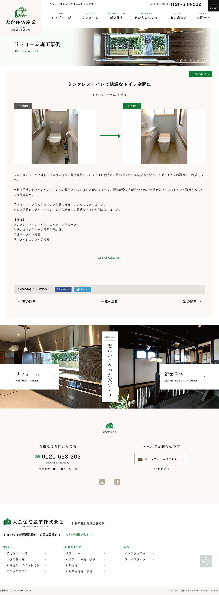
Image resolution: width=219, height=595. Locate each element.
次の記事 (190, 301)
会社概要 (4, 590)
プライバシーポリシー (20, 590)
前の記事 (29, 301)
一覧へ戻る (109, 301)
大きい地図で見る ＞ (79, 534)
